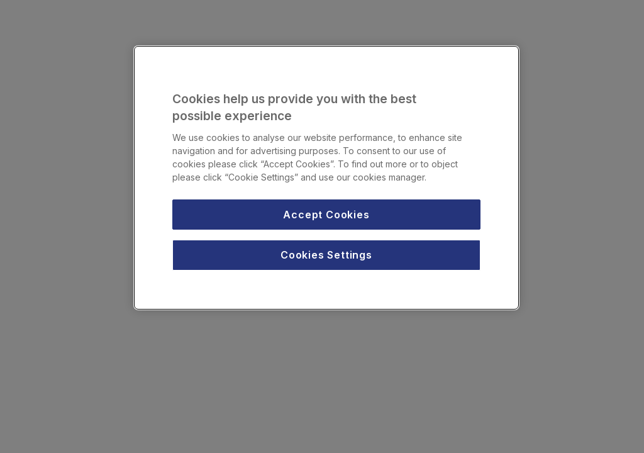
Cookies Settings (326, 255)
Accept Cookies (326, 214)
